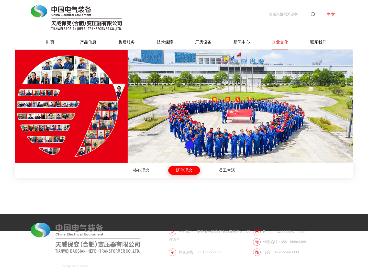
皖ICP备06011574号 (45, 266)
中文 (331, 14)
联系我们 (318, 42)
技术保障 (165, 42)
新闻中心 (241, 42)
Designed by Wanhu (76, 266)
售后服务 (126, 42)
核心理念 (141, 170)
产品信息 (88, 42)
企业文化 (280, 42)
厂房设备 (203, 42)
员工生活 (227, 170)
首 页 (49, 42)
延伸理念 (184, 170)
